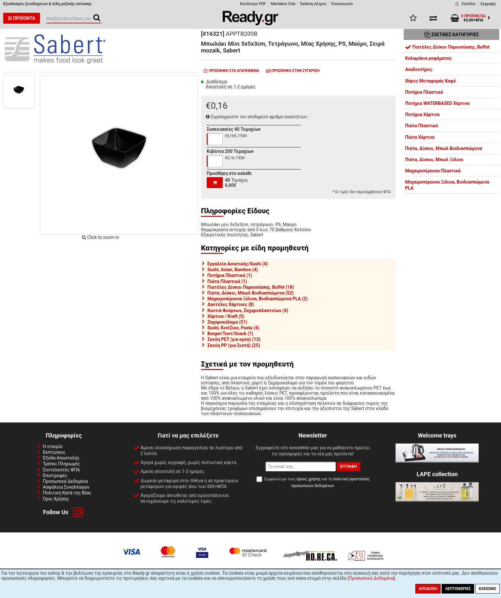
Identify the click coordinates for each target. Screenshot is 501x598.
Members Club (283, 4)
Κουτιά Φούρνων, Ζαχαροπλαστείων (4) (247, 310)
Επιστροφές (55, 475)
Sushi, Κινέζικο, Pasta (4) (233, 327)
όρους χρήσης (309, 479)
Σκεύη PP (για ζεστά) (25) (233, 345)
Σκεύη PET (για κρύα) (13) (233, 339)
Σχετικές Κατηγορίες (451, 34)
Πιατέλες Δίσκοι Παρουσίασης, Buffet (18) (250, 287)
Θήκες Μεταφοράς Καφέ (430, 80)
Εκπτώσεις (54, 452)
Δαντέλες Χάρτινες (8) (230, 304)
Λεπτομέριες (458, 588)
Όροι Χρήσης (56, 498)
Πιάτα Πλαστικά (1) (227, 281)
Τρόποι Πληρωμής (61, 463)
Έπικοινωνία (342, 4)
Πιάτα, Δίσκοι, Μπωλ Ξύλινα (434, 159)
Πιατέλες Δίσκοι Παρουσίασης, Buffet (447, 47)
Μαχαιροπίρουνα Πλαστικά (432, 170)
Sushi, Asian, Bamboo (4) (232, 269)
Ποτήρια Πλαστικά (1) (229, 275)
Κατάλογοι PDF (253, 4)
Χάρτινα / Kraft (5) (225, 316)
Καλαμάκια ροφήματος (428, 58)
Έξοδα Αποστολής (61, 457)
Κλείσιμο (487, 588)
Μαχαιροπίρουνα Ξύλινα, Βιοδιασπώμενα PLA (447, 184)
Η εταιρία (52, 446)
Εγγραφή (488, 4)
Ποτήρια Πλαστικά (424, 92)
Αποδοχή (428, 588)
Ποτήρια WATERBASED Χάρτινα (437, 103)
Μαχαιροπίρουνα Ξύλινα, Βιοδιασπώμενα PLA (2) (257, 298)
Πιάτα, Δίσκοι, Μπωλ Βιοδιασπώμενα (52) (250, 292)
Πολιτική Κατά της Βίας (67, 492)
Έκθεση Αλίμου (313, 4)
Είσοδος (469, 4)
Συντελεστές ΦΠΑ (61, 469)
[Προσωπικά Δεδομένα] (371, 578)
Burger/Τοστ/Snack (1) (230, 333)
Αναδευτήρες (418, 69)
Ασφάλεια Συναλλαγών (66, 487)
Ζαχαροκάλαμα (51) (227, 322)
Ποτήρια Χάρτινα (422, 114)
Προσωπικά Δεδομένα (65, 481)
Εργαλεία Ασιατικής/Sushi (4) (237, 263)
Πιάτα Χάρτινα (420, 137)
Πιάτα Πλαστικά (421, 125)
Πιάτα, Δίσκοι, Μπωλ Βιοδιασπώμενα (443, 148)
